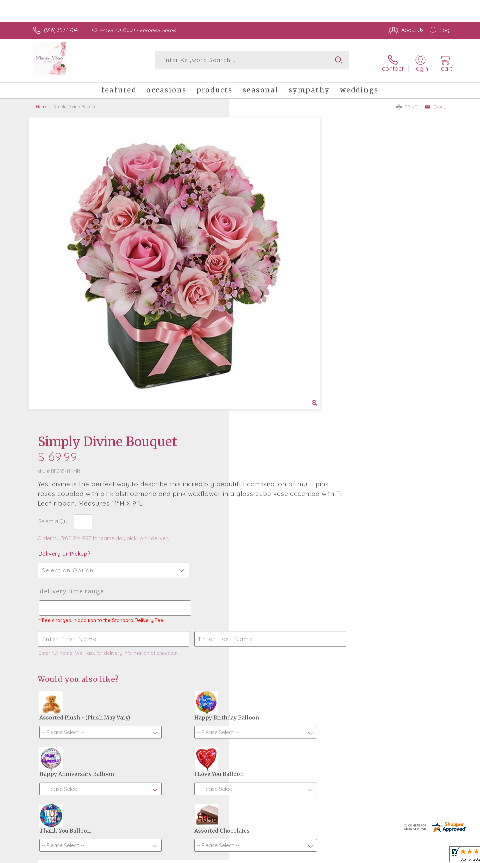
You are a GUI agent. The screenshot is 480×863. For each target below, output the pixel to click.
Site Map (431, 856)
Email (435, 102)
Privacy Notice (343, 856)
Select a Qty (256, 208)
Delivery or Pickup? (267, 240)
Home (42, 101)
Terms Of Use (303, 856)
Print (407, 102)
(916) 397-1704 (61, 30)
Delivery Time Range (273, 278)
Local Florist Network (390, 856)
